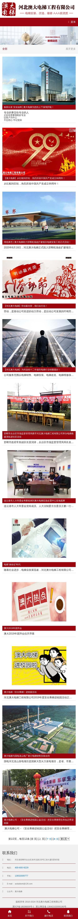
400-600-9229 (21, 867)
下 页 (48, 839)
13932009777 (21, 875)
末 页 (55, 839)
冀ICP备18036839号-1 (23, 906)
